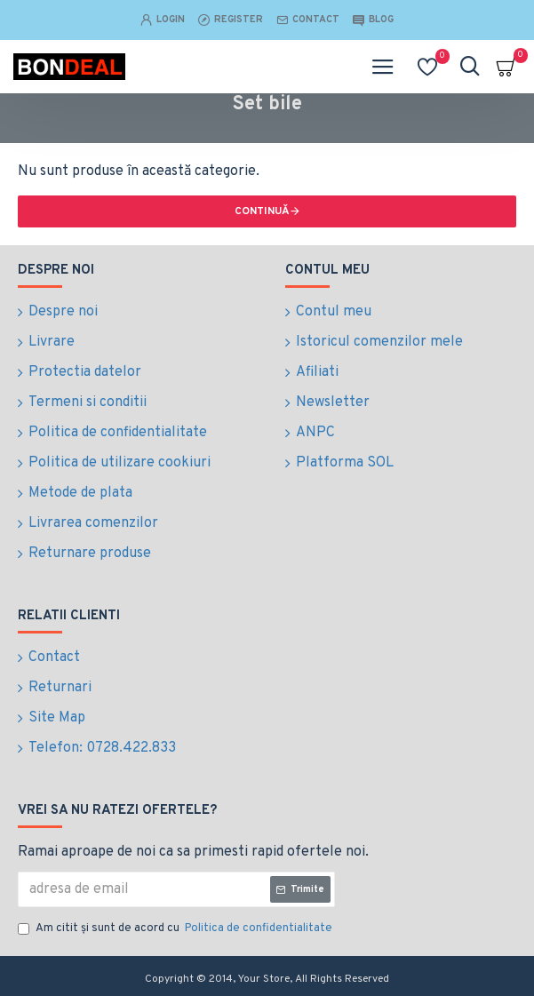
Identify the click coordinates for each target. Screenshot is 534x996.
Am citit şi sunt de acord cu (176, 929)
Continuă (262, 211)
